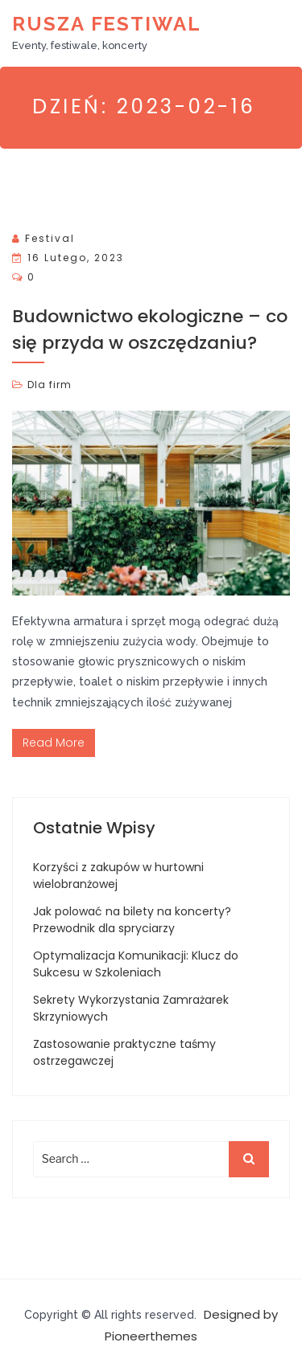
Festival (50, 238)
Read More (54, 743)
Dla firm (49, 384)
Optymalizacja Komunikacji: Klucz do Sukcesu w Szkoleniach (135, 963)
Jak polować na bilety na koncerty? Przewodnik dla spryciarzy (132, 919)
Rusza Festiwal (106, 23)
